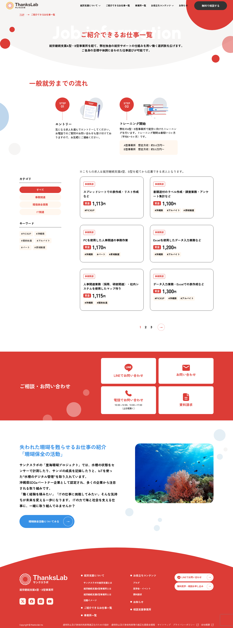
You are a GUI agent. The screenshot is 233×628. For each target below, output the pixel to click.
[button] (90, 5)
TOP (21, 14)
